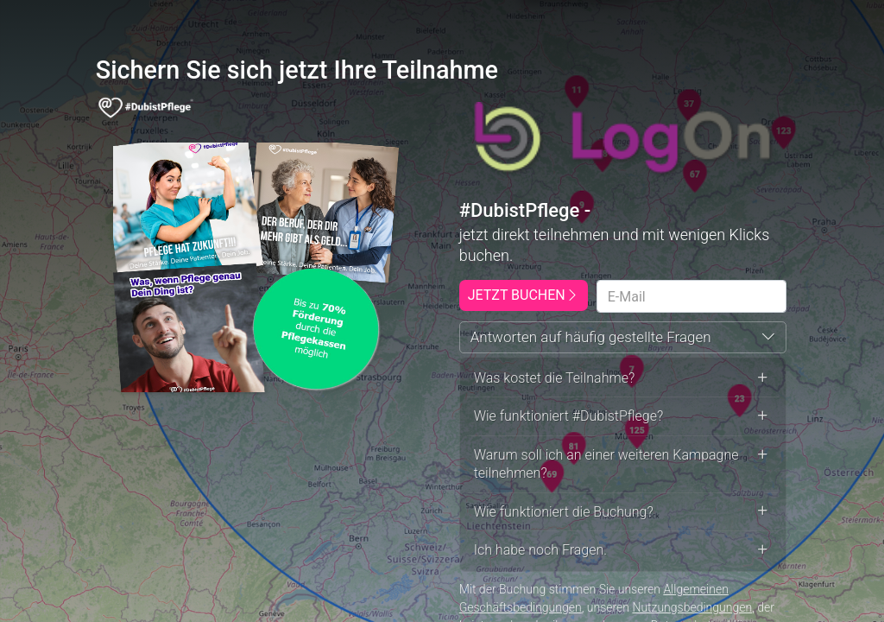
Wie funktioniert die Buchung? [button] (623, 512)
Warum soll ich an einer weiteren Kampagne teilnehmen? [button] (623, 464)
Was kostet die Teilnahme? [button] (623, 378)
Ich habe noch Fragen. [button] (623, 550)
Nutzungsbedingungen (692, 607)
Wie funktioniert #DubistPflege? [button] (623, 416)
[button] (622, 337)
